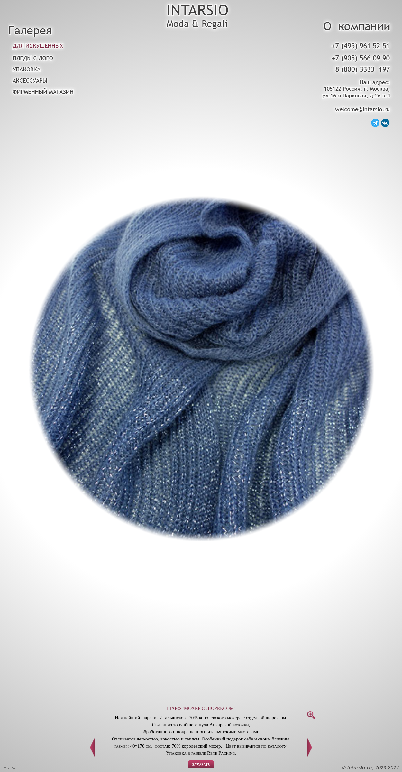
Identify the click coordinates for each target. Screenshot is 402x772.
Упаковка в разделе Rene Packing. (201, 753)
